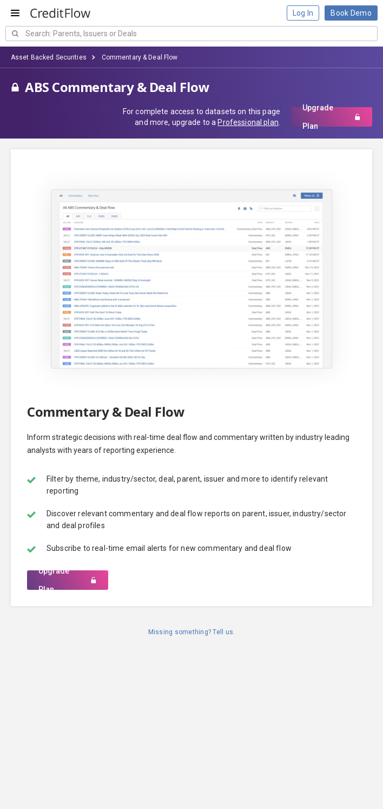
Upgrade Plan (331, 117)
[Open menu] (15, 13)
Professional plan (247, 122)
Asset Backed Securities (49, 57)
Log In (303, 13)
